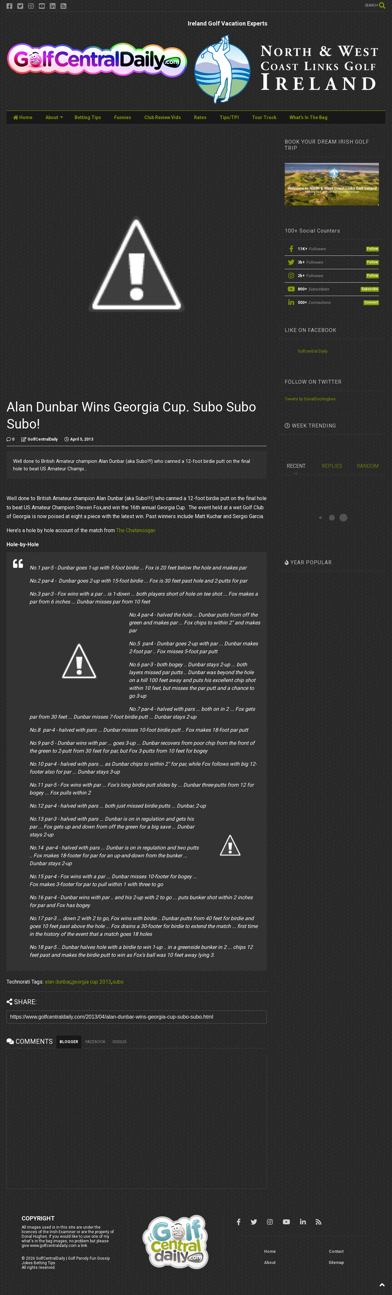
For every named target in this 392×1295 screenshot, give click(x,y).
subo (118, 982)
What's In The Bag (309, 117)
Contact (336, 1251)
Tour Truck (264, 117)
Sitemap (336, 1262)
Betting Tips (88, 117)
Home (22, 117)
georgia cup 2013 (91, 982)
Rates (200, 117)
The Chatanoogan (135, 530)
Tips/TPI (229, 117)
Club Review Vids (162, 117)
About (54, 117)
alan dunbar (57, 982)
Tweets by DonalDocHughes (310, 399)
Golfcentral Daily (313, 351)
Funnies (122, 117)
